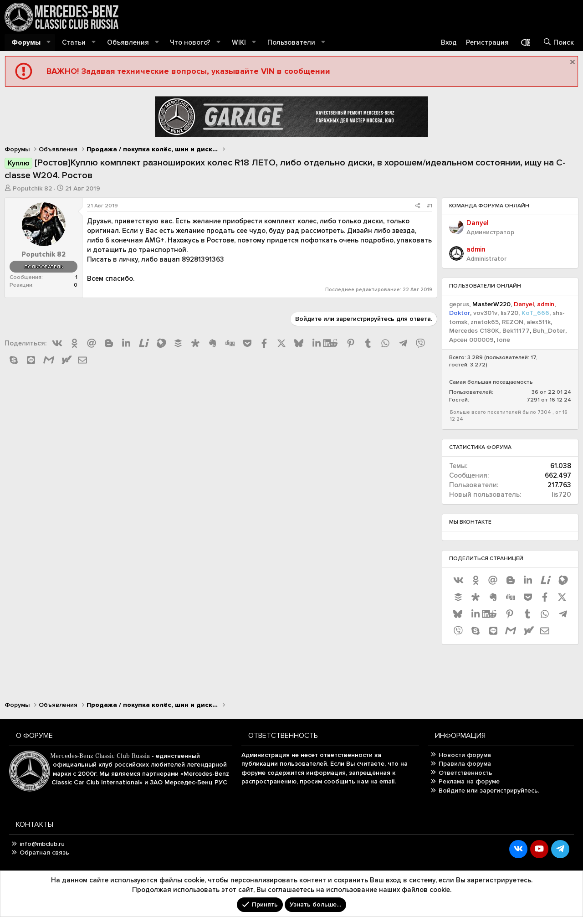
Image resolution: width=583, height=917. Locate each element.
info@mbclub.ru (42, 844)
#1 (429, 205)
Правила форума (465, 764)
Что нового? (190, 42)
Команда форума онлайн (489, 205)
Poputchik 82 (32, 188)
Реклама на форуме (469, 781)
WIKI (239, 42)
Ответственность (465, 773)
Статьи (74, 42)
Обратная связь (44, 852)
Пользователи (291, 42)
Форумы (26, 42)
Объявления (128, 42)
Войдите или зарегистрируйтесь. (489, 790)
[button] (48, 42)
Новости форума (465, 755)
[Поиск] (558, 42)
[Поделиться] (418, 206)
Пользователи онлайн (485, 286)
